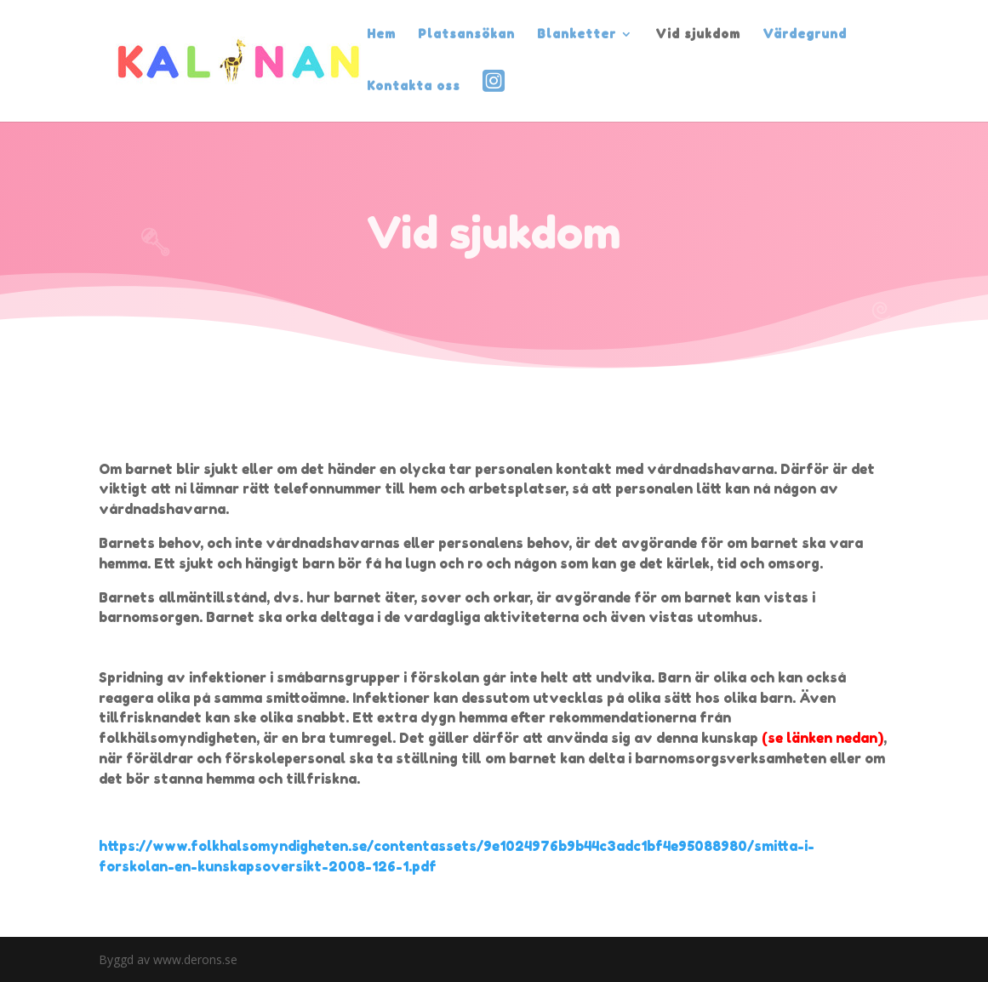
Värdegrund (804, 34)
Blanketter (576, 34)
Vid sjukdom (697, 34)
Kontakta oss (413, 86)
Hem (381, 34)
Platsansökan (466, 34)
